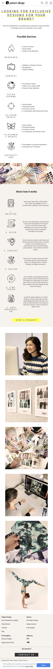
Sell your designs (7, 639)
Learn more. (29, 666)
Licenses (4, 627)
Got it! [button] (43, 665)
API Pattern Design (32, 620)
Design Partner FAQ (8, 642)
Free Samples (30, 627)
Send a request (26, 320)
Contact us (26, 655)
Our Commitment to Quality (10, 620)
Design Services (31, 624)
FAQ (3, 631)
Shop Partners (6, 624)
